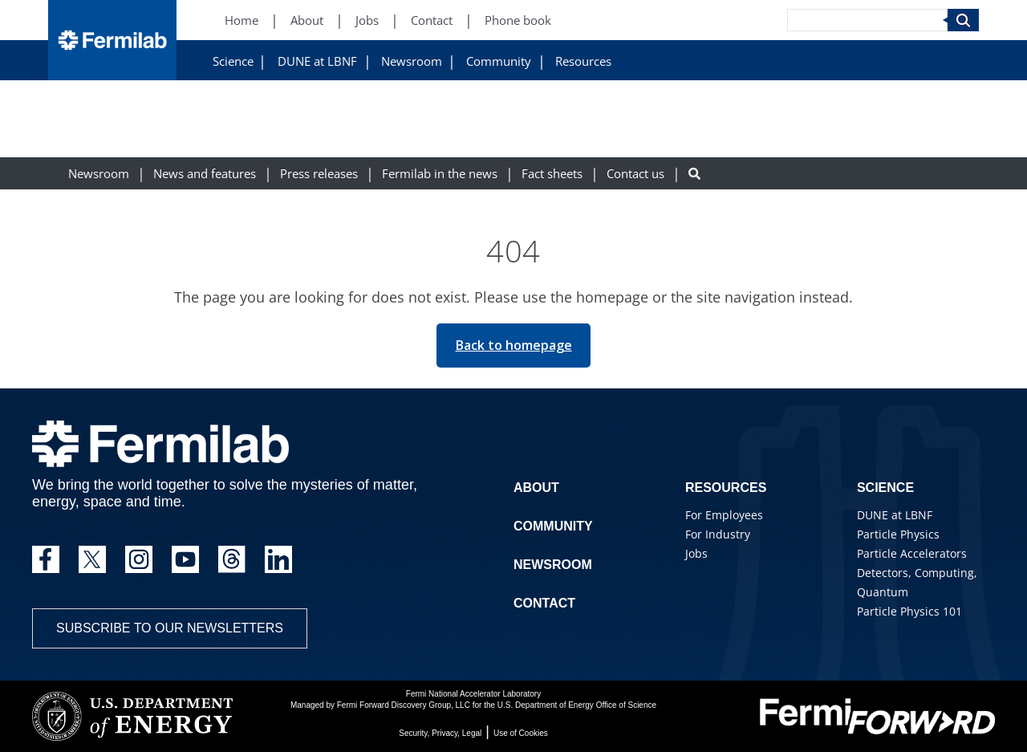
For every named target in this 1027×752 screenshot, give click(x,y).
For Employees (724, 514)
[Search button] (694, 174)
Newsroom (411, 61)
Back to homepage (514, 345)
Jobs (696, 553)
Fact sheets (552, 174)
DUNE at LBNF (317, 61)
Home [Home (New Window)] (241, 20)
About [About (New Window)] (306, 20)
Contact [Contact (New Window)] (432, 20)
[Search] (867, 20)
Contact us (635, 174)
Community (498, 61)
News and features (204, 174)
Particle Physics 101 (909, 611)
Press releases (319, 174)
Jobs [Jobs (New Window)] (367, 20)
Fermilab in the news (439, 174)
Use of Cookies (520, 733)
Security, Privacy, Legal (440, 733)
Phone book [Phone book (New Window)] (518, 20)
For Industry (717, 534)
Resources (583, 61)
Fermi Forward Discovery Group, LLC (403, 705)
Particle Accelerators (912, 553)
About (536, 487)
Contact (544, 603)
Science (233, 61)
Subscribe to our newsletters (169, 628)
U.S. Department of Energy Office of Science (576, 705)
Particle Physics (898, 534)
